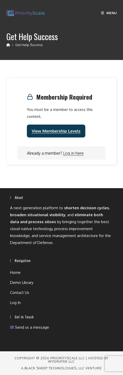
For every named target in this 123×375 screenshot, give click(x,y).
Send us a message (29, 327)
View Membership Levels (56, 131)
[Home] (8, 45)
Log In (15, 302)
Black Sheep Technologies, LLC (54, 368)
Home (15, 272)
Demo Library (21, 282)
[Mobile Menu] (109, 13)
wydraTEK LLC (61, 361)
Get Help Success (29, 45)
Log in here (73, 153)
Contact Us (19, 292)
